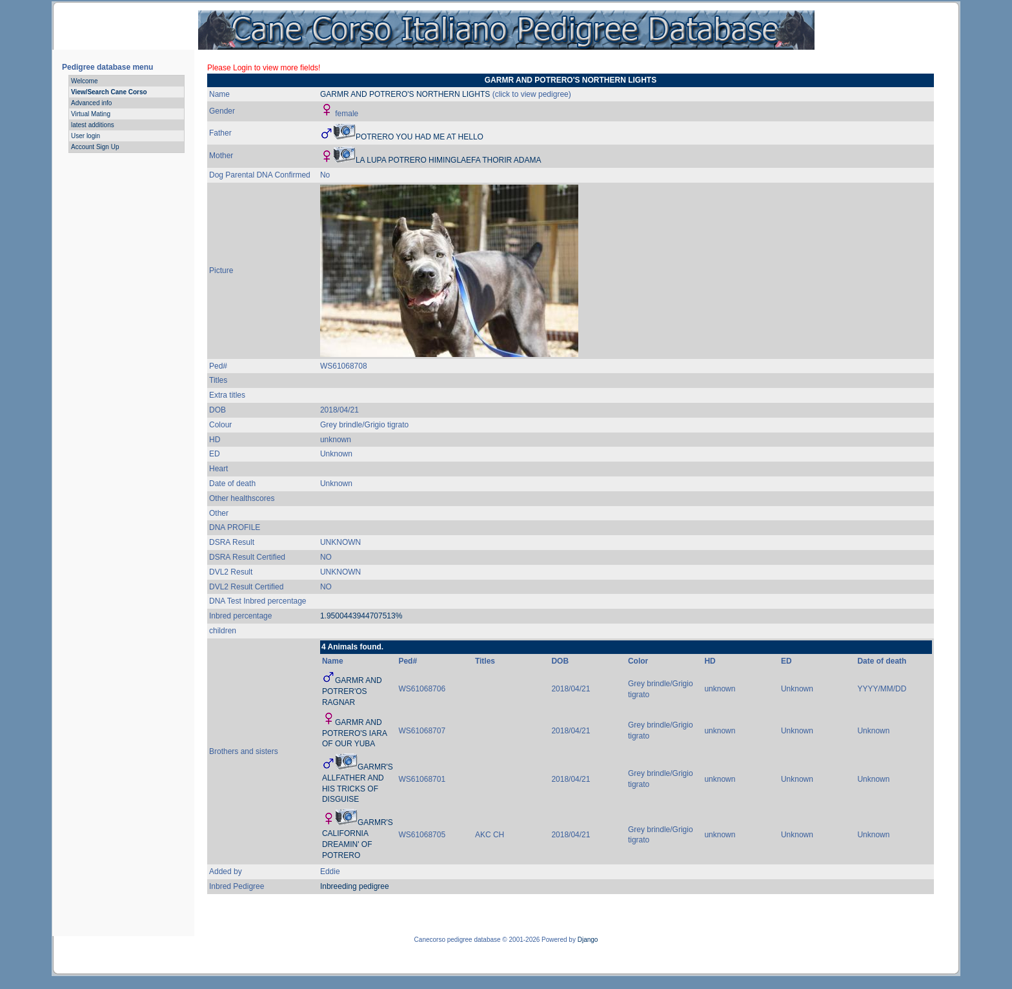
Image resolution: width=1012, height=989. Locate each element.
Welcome (84, 81)
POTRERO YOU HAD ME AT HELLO (419, 136)
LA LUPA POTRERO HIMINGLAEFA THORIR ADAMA (448, 160)
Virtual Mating (90, 113)
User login (85, 135)
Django (588, 939)
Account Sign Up (95, 146)
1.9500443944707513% (361, 615)
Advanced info (91, 103)
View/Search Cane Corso (109, 92)
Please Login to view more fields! (263, 67)
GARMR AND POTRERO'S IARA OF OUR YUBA (354, 733)
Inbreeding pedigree (354, 886)
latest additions (92, 124)
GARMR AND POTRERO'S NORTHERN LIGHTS (405, 94)
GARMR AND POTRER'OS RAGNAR (352, 691)
